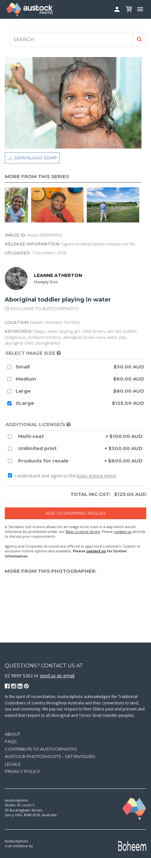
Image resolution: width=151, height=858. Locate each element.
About (12, 734)
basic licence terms (96, 476)
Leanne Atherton (58, 275)
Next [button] (138, 205)
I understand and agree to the (62, 476)
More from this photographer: (50, 571)
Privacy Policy (22, 771)
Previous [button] (8, 205)
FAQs (11, 741)
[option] (18, 204)
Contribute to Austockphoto (41, 749)
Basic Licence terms (83, 531)
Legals (13, 764)
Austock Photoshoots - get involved (50, 756)
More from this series (37, 176)
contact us (122, 531)
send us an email (57, 676)
